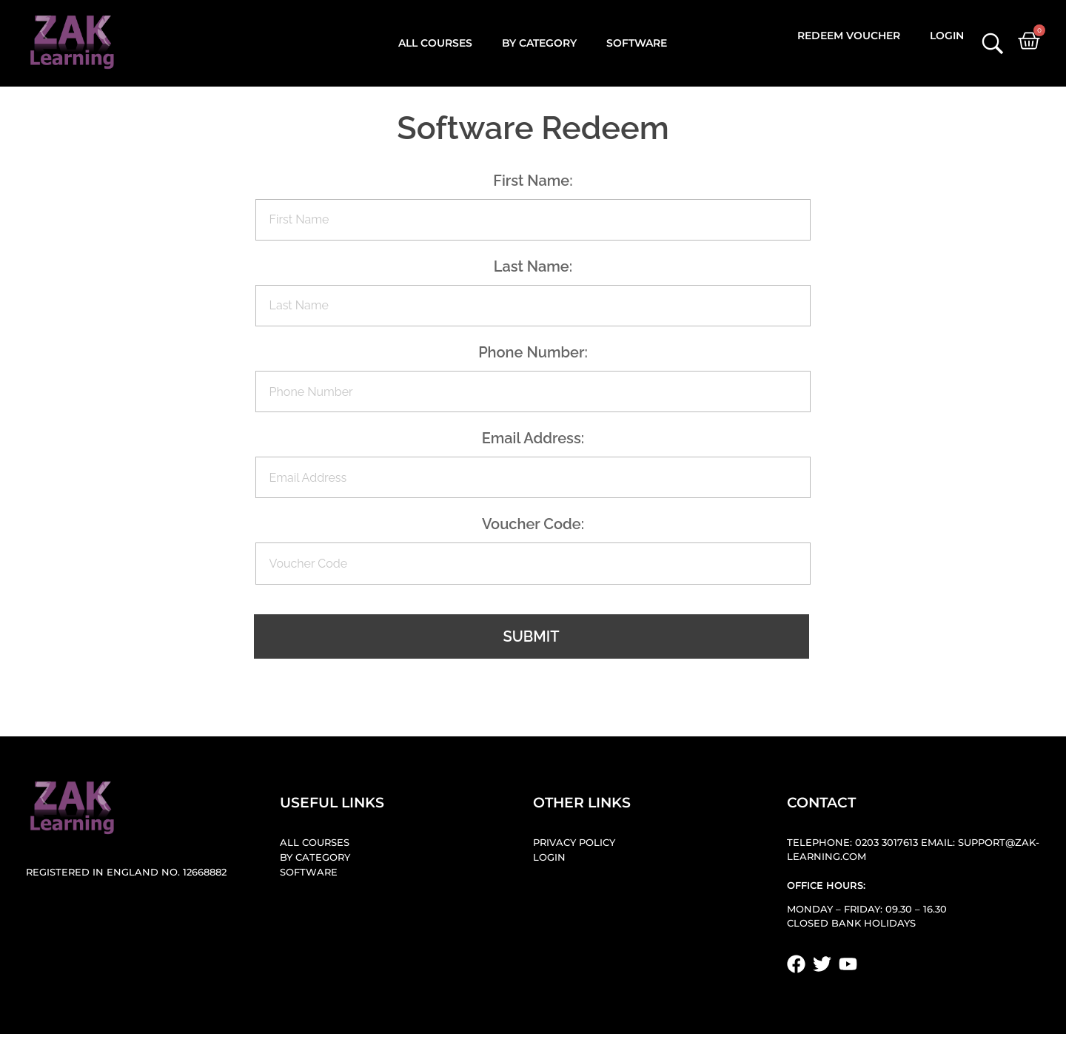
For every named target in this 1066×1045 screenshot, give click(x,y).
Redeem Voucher (848, 35)
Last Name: (533, 266)
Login (947, 35)
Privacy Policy (574, 842)
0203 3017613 (886, 842)
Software (636, 43)
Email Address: (533, 438)
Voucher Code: (533, 524)
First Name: (532, 180)
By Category (539, 43)
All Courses (435, 43)
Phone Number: (533, 352)
